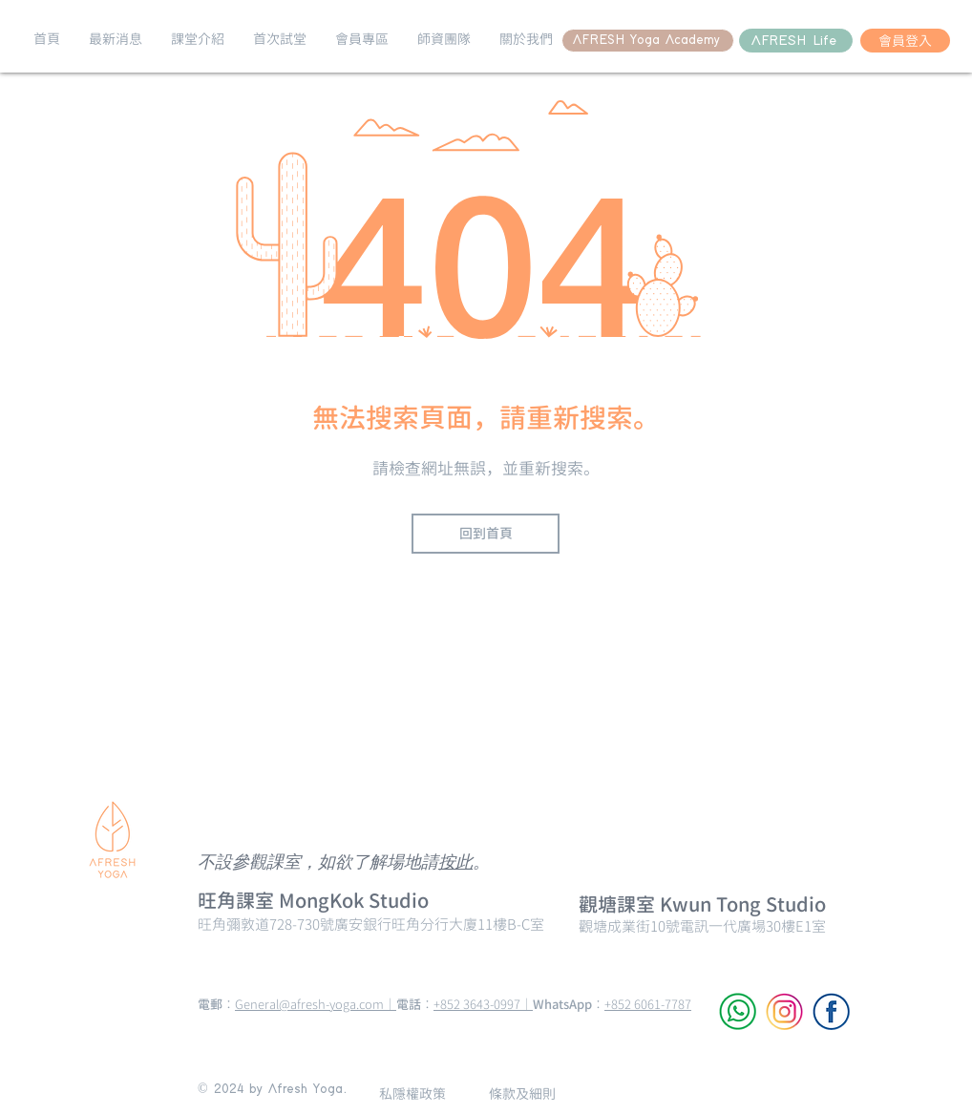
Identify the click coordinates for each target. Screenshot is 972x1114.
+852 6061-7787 (647, 1004)
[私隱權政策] (412, 1093)
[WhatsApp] (737, 1011)
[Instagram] (784, 1011)
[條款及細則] (521, 1093)
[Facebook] (831, 1011)
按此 (455, 863)
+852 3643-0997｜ (483, 1004)
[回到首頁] (486, 534)
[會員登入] (905, 41)
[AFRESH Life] (796, 41)
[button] (115, 39)
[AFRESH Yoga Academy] (647, 41)
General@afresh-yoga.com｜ (315, 1004)
